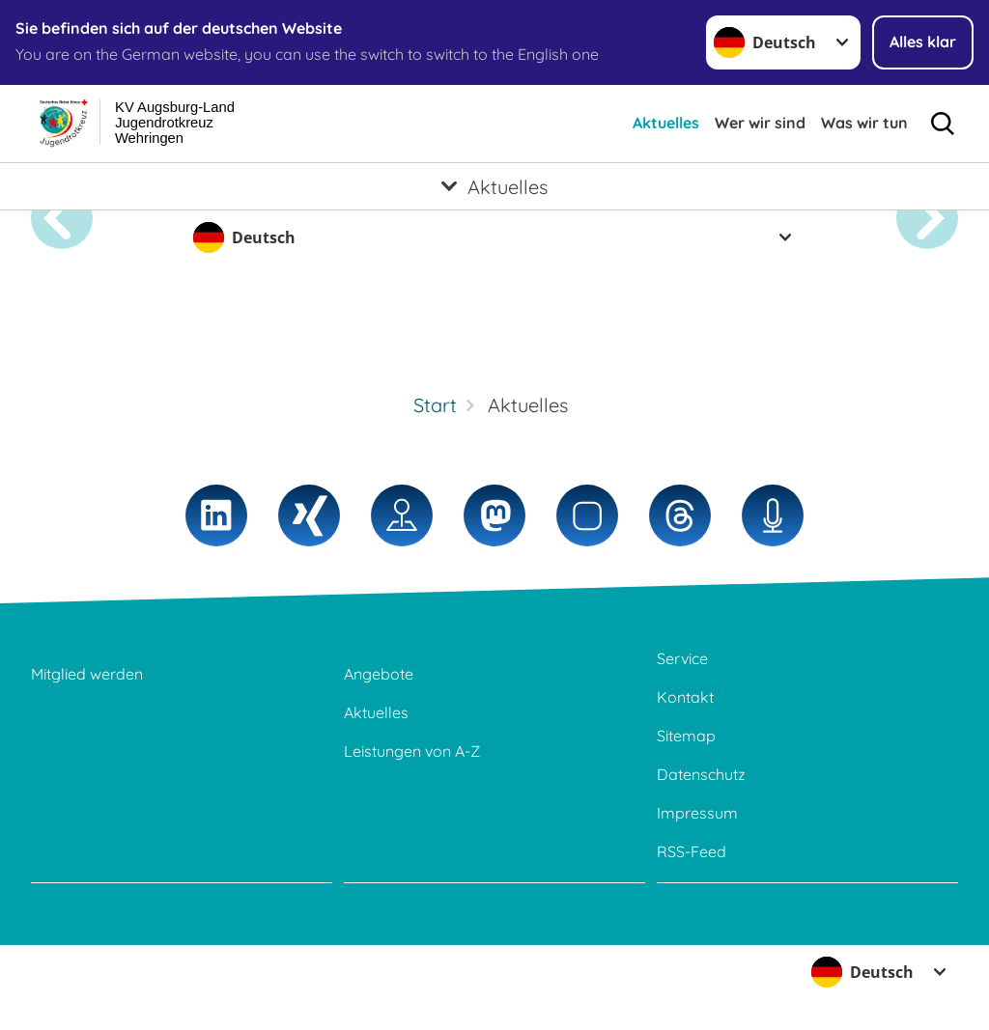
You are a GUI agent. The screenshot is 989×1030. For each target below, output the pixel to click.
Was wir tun (864, 122)
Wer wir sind (760, 122)
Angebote (378, 673)
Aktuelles (666, 122)
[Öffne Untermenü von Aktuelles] (494, 186)
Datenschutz (701, 774)
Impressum (697, 812)
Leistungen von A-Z (412, 751)
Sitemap (686, 735)
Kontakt (685, 697)
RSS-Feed (691, 851)
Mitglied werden (87, 673)
